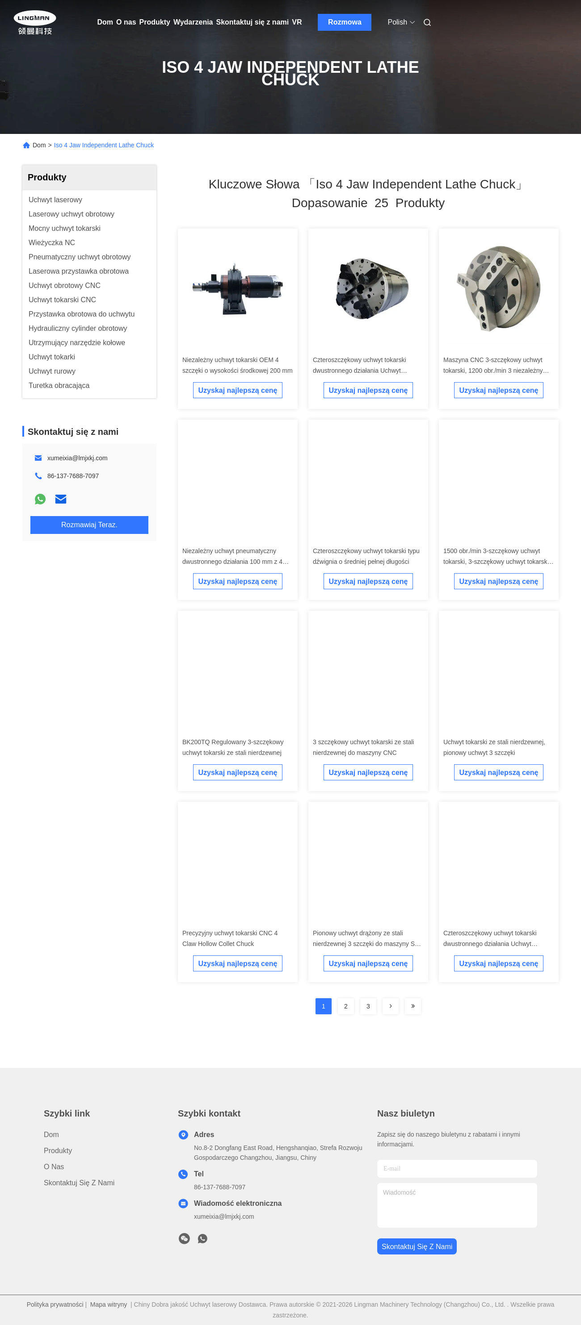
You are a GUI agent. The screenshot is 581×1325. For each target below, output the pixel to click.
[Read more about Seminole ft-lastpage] (413, 1006)
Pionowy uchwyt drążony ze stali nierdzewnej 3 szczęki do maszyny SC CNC (366, 943)
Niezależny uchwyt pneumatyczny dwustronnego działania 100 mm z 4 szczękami (232, 561)
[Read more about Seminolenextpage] (391, 1006)
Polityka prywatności (55, 1304)
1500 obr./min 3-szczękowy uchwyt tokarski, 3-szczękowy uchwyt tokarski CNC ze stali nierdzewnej (496, 561)
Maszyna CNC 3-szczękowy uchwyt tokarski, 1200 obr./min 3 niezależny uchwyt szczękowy (493, 370)
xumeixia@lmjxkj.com (77, 458)
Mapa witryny (108, 1304)
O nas (126, 22)
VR (297, 22)
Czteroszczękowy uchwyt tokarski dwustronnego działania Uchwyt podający (359, 370)
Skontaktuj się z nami (252, 22)
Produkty (154, 22)
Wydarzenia (193, 22)
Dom (105, 22)
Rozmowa (345, 22)
